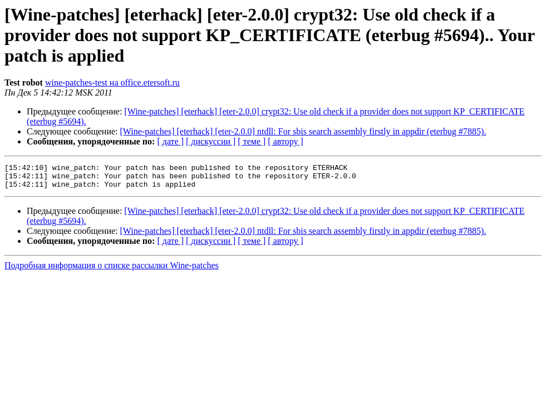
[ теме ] (251, 141)
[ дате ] (170, 141)
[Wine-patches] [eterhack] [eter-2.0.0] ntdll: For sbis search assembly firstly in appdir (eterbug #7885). (303, 131)
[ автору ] (285, 141)
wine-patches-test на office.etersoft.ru (112, 82)
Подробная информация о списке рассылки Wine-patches (111, 270)
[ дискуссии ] (210, 141)
